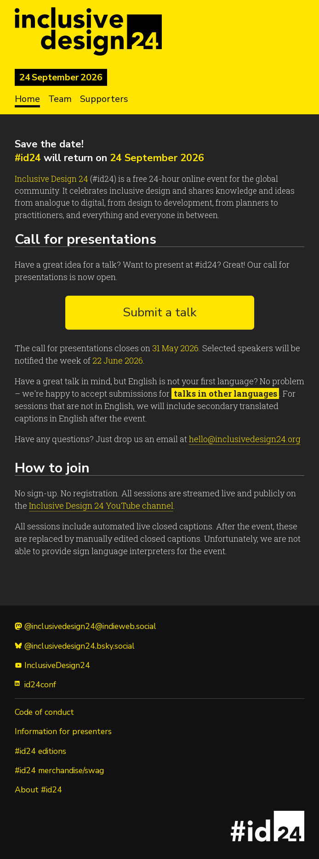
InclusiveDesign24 (52, 665)
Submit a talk (160, 312)
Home (27, 99)
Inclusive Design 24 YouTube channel (101, 505)
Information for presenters (63, 731)
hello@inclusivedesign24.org (245, 438)
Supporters (104, 99)
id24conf (35, 684)
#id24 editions (40, 751)
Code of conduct (44, 712)
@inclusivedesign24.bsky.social (75, 645)
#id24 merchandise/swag (59, 770)
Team (60, 99)
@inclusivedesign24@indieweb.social (85, 626)
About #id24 (38, 789)
